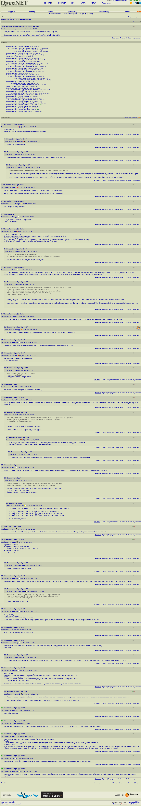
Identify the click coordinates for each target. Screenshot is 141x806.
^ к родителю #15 (113, 432)
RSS (139, 117)
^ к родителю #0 (113, 134)
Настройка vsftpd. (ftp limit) (14, 46)
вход (119, 0)
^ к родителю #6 (113, 262)
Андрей (26, 101)
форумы (11, 11)
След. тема (138, 782)
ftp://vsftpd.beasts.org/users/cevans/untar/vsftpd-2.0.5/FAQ (40, 488)
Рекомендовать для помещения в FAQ (104, 782)
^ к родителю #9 (113, 335)
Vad (19, 73)
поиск (50, 11)
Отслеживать (136, 21)
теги (108, 3)
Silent (26, 58)
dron (25, 75)
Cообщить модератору (133, 38)
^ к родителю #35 (113, 703)
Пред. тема (131, 782)
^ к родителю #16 (113, 447)
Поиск (104, 3)
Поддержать (125, 804)
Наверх (122, 134)
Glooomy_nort (33, 90)
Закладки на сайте (8, 802)
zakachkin (30, 85)
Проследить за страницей (11, 804)
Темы (126, 782)
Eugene (26, 70)
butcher (31, 60)
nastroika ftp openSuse (13, 86)
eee (29, 50)
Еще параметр (10, 56)
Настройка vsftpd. (11, 81)
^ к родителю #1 (113, 147)
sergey (26, 65)
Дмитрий (27, 68)
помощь (32, 11)
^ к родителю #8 (113, 309)
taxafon (26, 46)
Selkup (26, 96)
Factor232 (31, 63)
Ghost (26, 53)
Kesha (26, 61)
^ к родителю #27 (113, 571)
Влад (26, 108)
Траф (26, 106)
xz (38, 80)
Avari (24, 83)
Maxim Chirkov (134, 802)
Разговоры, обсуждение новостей (18, 19)
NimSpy (31, 66)
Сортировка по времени (130, 117)
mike (30, 71)
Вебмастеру (135, 804)
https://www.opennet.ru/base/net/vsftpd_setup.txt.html (42, 35)
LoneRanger (28, 55)
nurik (23, 86)
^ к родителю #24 (113, 522)
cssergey (27, 98)
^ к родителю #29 (113, 604)
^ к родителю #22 (113, 180)
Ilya (25, 109)
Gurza (26, 88)
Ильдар (18, 56)
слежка (127, 11)
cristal (30, 76)
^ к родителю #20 (113, 498)
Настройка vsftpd (11, 73)
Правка (122, 38)
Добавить (116, 804)
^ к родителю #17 (113, 460)
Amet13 (26, 104)
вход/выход (104, 11)
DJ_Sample (32, 48)
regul (20, 81)
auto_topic (15, 29)
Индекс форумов (119, 782)
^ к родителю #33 (113, 663)
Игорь (30, 99)
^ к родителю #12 (113, 380)
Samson (35, 51)
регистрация (125, 0)
